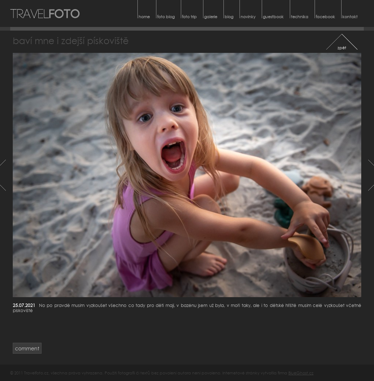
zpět (342, 47)
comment (27, 348)
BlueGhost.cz (300, 372)
